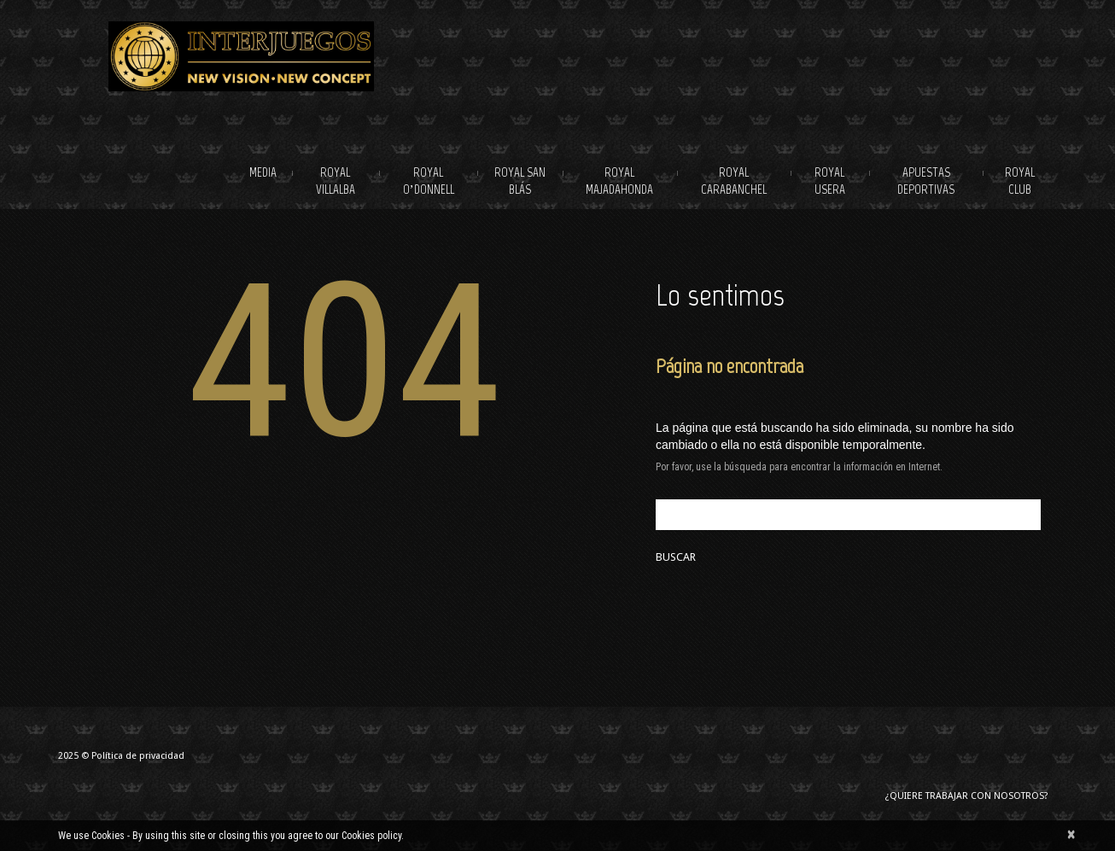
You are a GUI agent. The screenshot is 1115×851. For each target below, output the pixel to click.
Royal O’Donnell (428, 181)
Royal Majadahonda (619, 181)
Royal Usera (829, 181)
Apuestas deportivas (925, 181)
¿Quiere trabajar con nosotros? (966, 795)
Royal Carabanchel (734, 181)
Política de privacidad (137, 755)
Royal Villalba (335, 181)
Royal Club (1020, 181)
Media (263, 172)
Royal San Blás (520, 181)
